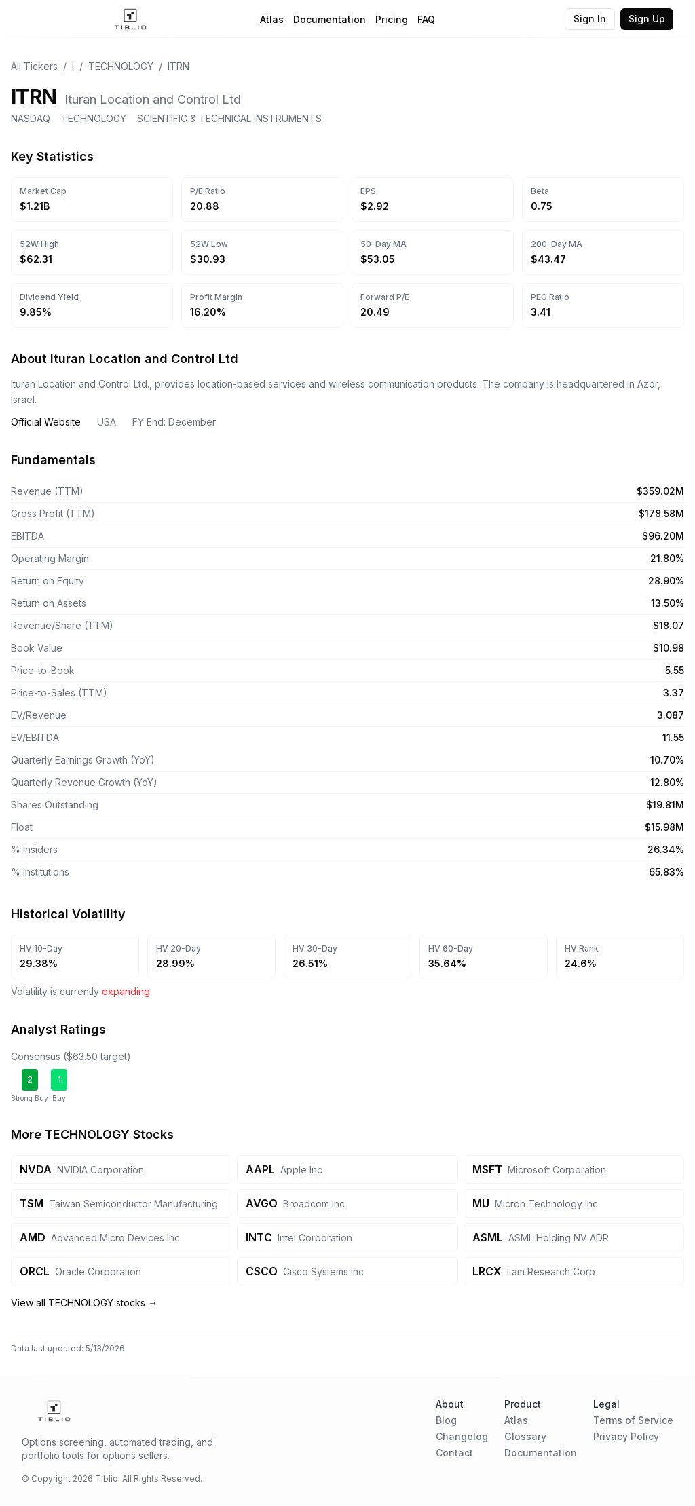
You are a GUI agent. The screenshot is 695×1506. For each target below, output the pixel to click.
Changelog (462, 1436)
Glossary (525, 1436)
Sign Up (646, 18)
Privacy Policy (626, 1436)
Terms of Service (633, 1420)
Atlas (272, 19)
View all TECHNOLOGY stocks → (84, 1303)
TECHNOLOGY (120, 66)
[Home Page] (130, 19)
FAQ (426, 19)
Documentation (329, 19)
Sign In (590, 18)
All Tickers (34, 66)
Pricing (391, 19)
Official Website (46, 422)
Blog (446, 1420)
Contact (454, 1452)
